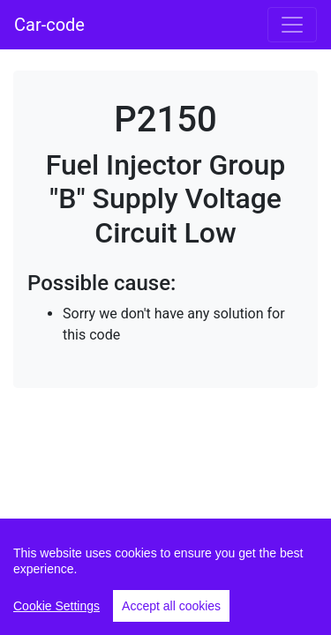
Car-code (49, 24)
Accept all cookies (171, 606)
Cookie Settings (56, 606)
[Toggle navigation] (292, 24)
